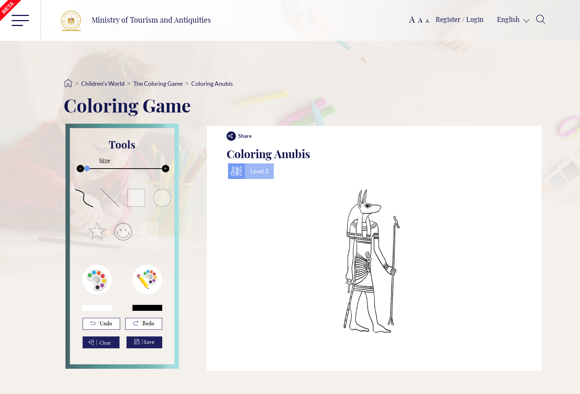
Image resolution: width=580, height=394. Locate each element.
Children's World (103, 83)
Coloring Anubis (212, 83)
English (509, 20)
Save (144, 342)
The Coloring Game (158, 83)
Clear (104, 342)
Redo (143, 323)
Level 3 (259, 171)
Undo (101, 323)
